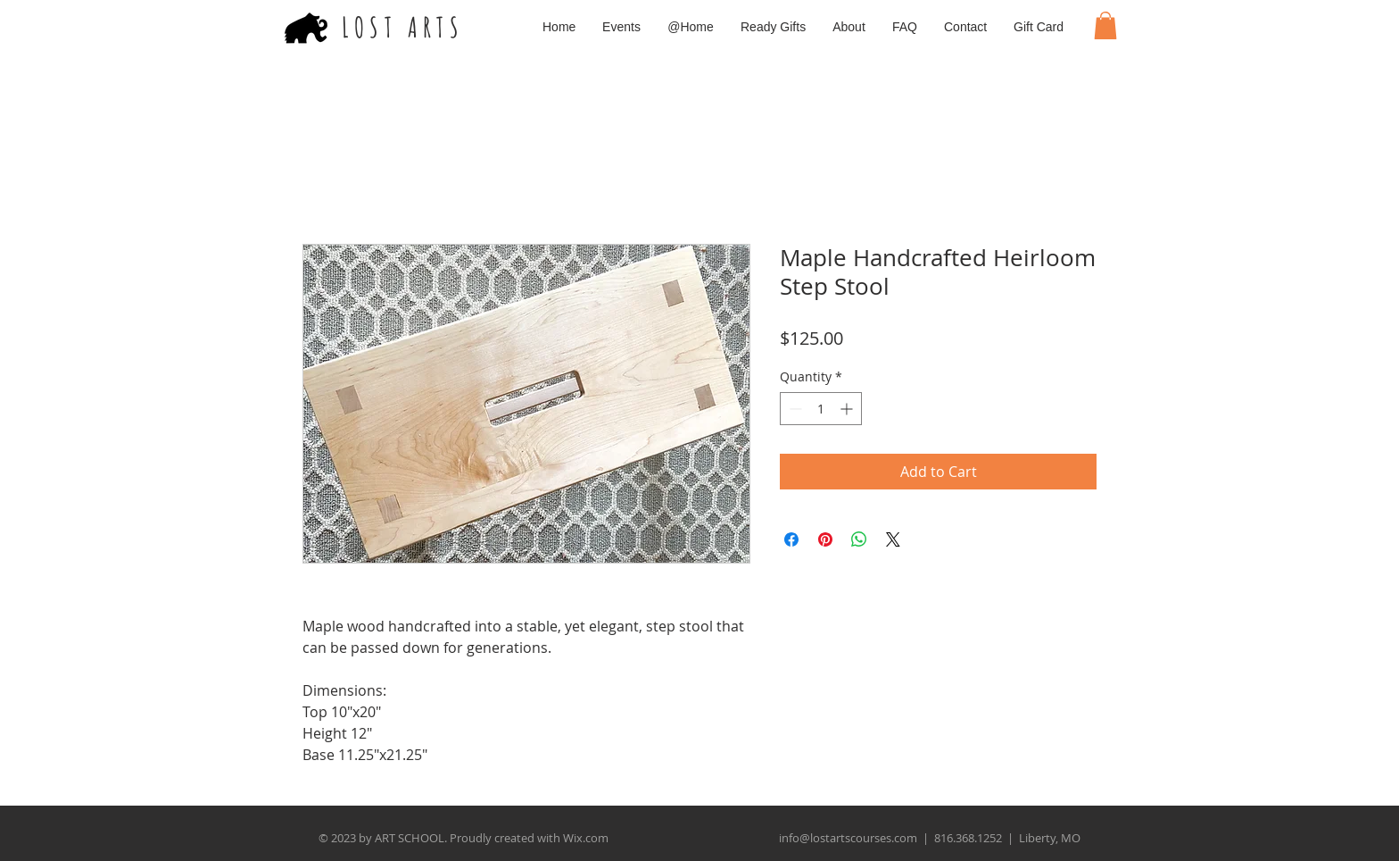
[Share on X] (893, 539)
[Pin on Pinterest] (825, 539)
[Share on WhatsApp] (859, 539)
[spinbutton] (821, 408)
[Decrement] (793, 408)
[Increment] (848, 408)
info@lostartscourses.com (848, 838)
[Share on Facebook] (791, 539)
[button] (1105, 25)
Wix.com (585, 838)
